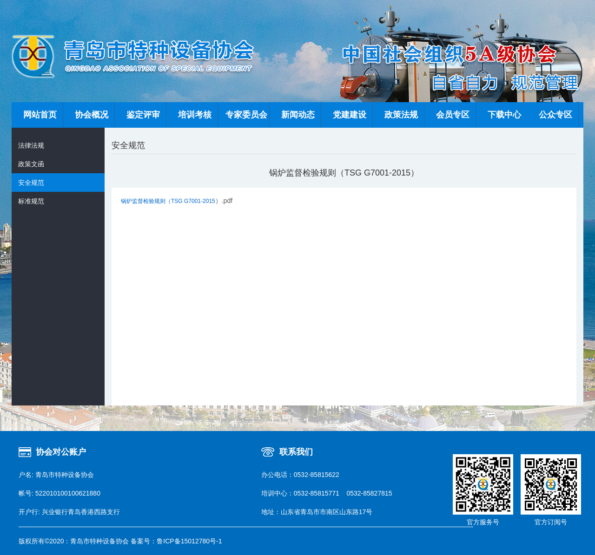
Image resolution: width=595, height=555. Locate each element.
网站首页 (40, 114)
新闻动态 (298, 114)
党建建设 (349, 114)
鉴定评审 (143, 114)
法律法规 (31, 145)
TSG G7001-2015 (193, 201)
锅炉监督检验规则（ (146, 201)
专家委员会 (246, 114)
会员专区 (452, 114)
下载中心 (504, 114)
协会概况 (91, 114)
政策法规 (401, 114)
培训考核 (195, 114)
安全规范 (31, 182)
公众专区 (555, 114)
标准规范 (31, 201)
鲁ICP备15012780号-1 (189, 541)
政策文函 (31, 164)
